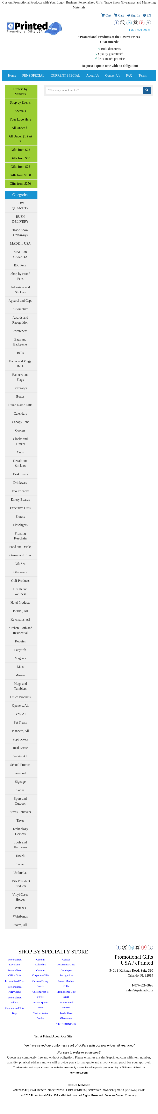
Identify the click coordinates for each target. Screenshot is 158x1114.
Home (12, 75)
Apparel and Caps (20, 300)
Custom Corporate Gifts (40, 973)
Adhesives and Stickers (20, 289)
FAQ (129, 75)
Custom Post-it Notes (41, 994)
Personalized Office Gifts (14, 973)
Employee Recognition (66, 973)
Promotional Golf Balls (66, 994)
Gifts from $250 (20, 183)
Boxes (20, 396)
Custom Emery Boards (40, 983)
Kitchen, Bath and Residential (20, 630)
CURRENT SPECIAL (65, 75)
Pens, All (20, 714)
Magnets (20, 658)
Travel (20, 864)
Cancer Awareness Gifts (66, 962)
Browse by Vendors (20, 91)
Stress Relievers (20, 812)
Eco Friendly (20, 491)
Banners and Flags (20, 377)
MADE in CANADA (20, 254)
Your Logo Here (20, 119)
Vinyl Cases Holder (20, 897)
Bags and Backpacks (20, 342)
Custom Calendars (40, 962)
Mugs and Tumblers (20, 686)
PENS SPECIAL (33, 75)
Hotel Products (20, 602)
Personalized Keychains (14, 962)
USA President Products (20, 883)
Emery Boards (20, 499)
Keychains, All (20, 619)
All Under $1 (20, 128)
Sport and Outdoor (20, 801)
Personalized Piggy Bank (14, 989)
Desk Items (20, 474)
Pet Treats (20, 722)
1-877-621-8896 (139, 30)
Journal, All (20, 611)
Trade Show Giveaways (20, 232)
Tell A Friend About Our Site (53, 1036)
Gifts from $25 (20, 149)
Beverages (20, 388)
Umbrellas (20, 872)
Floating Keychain (20, 536)
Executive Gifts (20, 508)
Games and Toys (20, 555)
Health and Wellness (20, 591)
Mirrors (20, 675)
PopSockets (20, 739)
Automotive (20, 309)
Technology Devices (20, 831)
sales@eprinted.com (139, 990)
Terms (143, 75)
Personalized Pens (14, 981)
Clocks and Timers (20, 441)
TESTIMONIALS (66, 1023)
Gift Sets (20, 563)
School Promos (20, 764)
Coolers (20, 430)
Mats (20, 666)
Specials (20, 111)
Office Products (20, 697)
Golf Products (20, 580)
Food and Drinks (20, 547)
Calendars (20, 413)
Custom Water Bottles (40, 1016)
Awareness (20, 331)
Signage (20, 781)
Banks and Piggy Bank (20, 364)
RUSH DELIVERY (20, 219)
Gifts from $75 (20, 166)
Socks (20, 790)
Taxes (20, 820)
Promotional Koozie (66, 1005)
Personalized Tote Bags (14, 1011)
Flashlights (20, 525)
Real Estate (20, 748)
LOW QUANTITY (20, 205)
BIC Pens (20, 265)
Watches (20, 908)
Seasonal (20, 773)
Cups (20, 452)
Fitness (20, 516)
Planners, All (20, 731)
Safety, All (20, 756)
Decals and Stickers (20, 463)
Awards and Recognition (20, 320)
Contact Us (112, 75)
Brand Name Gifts (20, 405)
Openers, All (20, 705)
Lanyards (20, 650)
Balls (20, 353)
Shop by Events (20, 102)
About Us (92, 75)
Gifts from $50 (20, 158)
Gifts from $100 (20, 175)
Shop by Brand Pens (20, 276)
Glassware (20, 572)
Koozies (20, 641)
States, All (20, 925)
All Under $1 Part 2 (20, 139)
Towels (20, 855)
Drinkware (20, 482)
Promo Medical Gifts (66, 983)
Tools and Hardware (20, 845)
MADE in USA (20, 243)
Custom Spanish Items (40, 1005)
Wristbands (20, 916)
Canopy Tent (20, 422)
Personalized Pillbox (14, 1000)
